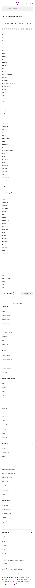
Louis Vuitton (5, 425)
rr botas (4, 235)
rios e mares (5, 44)
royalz (3, 232)
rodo (3, 129)
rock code (5, 105)
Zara (3, 396)
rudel (3, 275)
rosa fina (4, 172)
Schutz (4, 429)
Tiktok (3, 549)
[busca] (17, 8)
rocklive (4, 114)
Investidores (5, 486)
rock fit (4, 111)
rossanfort (5, 196)
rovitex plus (5, 220)
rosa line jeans (6, 178)
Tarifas (3, 457)
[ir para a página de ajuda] (26, 3)
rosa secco (5, 184)
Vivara (3, 412)
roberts (4, 89)
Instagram (4, 545)
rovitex (4, 217)
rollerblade (5, 144)
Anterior (8, 293)
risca (3, 53)
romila (3, 156)
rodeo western (6, 123)
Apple (3, 433)
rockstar (4, 117)
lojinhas (21, 23)
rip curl (4, 50)
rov (3, 214)
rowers (4, 223)
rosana (4, 190)
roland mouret (6, 138)
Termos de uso (6, 461)
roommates (5, 165)
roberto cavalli (6, 86)
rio (2, 38)
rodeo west (5, 120)
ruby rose (4, 266)
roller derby (5, 141)
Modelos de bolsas (7, 364)
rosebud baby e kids (8, 193)
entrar (31, 3)
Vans (3, 400)
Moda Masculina (6, 320)
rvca (3, 284)
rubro (3, 260)
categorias (5, 23)
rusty (3, 281)
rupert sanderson (7, 278)
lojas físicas (5, 482)
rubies (4, 251)
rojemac (4, 135)
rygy (3, 287)
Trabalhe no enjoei (7, 478)
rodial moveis (6, 126)
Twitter (3, 541)
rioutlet (4, 47)
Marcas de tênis (6, 368)
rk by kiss (4, 62)
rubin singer (5, 254)
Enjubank (4, 518)
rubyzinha (5, 272)
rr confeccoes (6, 238)
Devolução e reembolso (8, 473)
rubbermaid (5, 248)
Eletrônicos (5, 328)
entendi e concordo (9, 585)
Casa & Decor (5, 324)
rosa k (3, 175)
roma (3, 147)
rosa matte (5, 181)
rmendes (4, 65)
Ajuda (3, 448)
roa (3, 68)
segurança (5, 465)
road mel (4, 71)
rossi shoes (5, 202)
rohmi (3, 132)
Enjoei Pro (5, 345)
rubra (3, 257)
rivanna (4, 56)
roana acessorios (7, 74)
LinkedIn (4, 554)
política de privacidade (22, 581)
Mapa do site (5, 490)
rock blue (4, 102)
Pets (3, 340)
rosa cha (4, 169)
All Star (4, 417)
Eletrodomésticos (7, 332)
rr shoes (4, 242)
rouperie (4, 211)
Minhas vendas (6, 509)
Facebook (4, 537)
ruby (3, 263)
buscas (29, 23)
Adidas (4, 387)
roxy (3, 226)
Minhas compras (6, 513)
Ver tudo (4, 372)
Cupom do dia (6, 356)
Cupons (4, 494)
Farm (3, 383)
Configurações (6, 526)
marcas (13, 23)
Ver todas (4, 437)
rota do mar (5, 208)
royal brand (5, 229)
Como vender (6, 452)
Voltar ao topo (17, 301)
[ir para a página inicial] (17, 4)
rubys (3, 269)
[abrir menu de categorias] (3, 3)
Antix (3, 421)
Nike (3, 404)
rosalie (4, 187)
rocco (3, 96)
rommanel (5, 159)
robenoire (5, 80)
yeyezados (5, 522)
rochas (4, 99)
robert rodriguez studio (8, 83)
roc (3, 93)
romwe (4, 162)
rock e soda (5, 108)
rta (2, 245)
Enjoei (3, 311)
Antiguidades (5, 336)
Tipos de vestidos (7, 360)
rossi (3, 199)
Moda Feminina (6, 315)
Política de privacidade (8, 469)
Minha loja (5, 505)
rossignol (4, 205)
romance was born (7, 150)
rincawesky (5, 35)
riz (2, 59)
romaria (4, 153)
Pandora (4, 408)
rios (3, 41)
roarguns (4, 77)
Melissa (4, 391)
